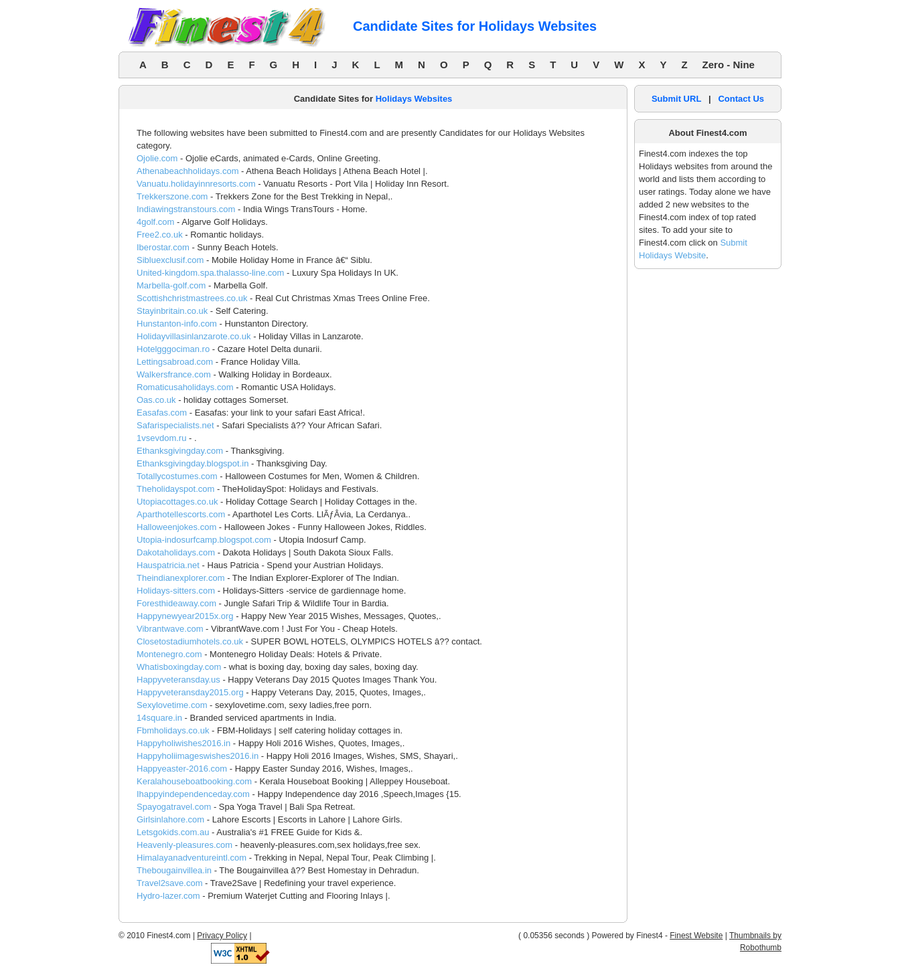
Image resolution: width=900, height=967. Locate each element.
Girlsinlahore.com (170, 819)
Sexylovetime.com (172, 705)
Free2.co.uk (160, 235)
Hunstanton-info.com (177, 324)
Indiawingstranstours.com (186, 209)
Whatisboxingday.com (179, 667)
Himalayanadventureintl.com (191, 858)
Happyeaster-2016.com (182, 769)
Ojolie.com (157, 158)
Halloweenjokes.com (176, 527)
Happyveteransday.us (178, 680)
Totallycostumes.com (177, 476)
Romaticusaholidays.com (185, 387)
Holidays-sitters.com (176, 591)
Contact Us (741, 99)
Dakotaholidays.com (176, 552)
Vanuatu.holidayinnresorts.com (196, 184)
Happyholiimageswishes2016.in (197, 756)
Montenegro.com (169, 654)
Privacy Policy (222, 935)
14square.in (159, 718)
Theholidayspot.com (175, 489)
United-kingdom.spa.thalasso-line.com (210, 273)
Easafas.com (162, 413)
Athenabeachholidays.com (188, 171)
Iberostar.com (163, 247)
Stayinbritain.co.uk (172, 311)
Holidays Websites (414, 99)
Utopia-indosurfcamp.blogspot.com (204, 540)
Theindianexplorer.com (181, 578)
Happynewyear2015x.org (185, 616)
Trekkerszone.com (172, 196)
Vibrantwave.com (170, 629)
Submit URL (676, 99)
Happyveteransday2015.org (190, 692)
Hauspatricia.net (168, 565)
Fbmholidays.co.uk (173, 730)
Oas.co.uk (156, 400)
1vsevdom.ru (161, 438)
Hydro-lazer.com (168, 896)
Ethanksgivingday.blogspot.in (192, 463)
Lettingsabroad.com (175, 362)
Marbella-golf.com (171, 285)
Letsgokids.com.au (173, 832)
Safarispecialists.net (175, 425)
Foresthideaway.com (176, 603)
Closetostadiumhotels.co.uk (190, 641)
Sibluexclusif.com (170, 260)
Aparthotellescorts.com (181, 514)
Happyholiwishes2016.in (183, 743)
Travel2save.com (170, 883)
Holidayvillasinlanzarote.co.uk (194, 336)
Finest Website (696, 935)
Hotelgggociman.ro (173, 349)
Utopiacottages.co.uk (177, 502)
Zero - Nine (728, 64)
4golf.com (155, 222)
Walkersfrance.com (174, 374)
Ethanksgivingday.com (180, 451)
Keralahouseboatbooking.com (194, 781)
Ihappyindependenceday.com (193, 794)
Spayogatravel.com (174, 807)
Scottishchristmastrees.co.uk (192, 298)
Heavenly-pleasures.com (184, 845)
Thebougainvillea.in (174, 870)
